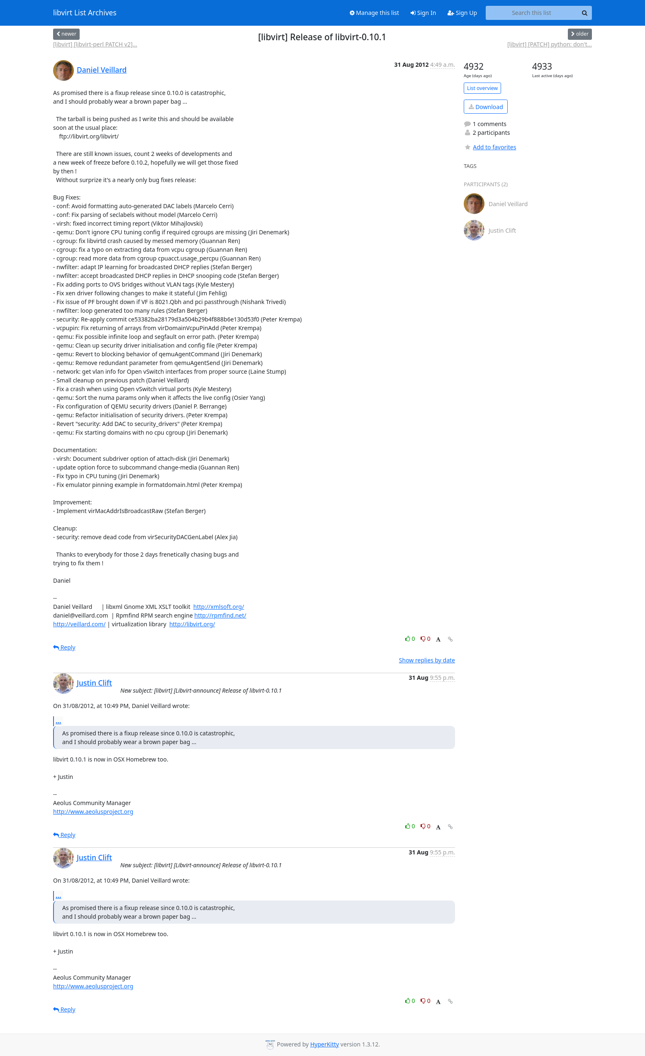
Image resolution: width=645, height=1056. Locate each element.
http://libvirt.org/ (192, 624)
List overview (482, 88)
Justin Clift (94, 683)
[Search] (584, 13)
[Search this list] (531, 13)
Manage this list (374, 13)
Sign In (423, 13)
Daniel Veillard (102, 70)
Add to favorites (490, 147)
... (58, 720)
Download (486, 107)
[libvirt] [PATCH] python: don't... (549, 44)
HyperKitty (324, 1044)
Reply (64, 647)
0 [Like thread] (410, 638)
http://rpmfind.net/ (220, 615)
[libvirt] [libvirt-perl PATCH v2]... (95, 44)
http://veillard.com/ (79, 624)
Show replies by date (427, 660)
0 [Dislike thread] (426, 638)
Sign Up (462, 13)
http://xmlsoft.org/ (218, 607)
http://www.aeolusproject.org (93, 811)
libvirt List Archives (85, 13)
